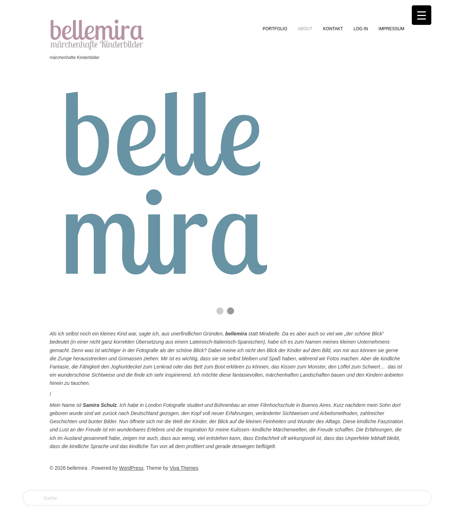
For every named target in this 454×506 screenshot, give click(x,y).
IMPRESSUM (391, 28)
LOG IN (361, 28)
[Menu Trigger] (421, 15)
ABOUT (305, 28)
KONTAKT (333, 28)
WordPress (131, 468)
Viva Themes (184, 468)
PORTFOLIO (274, 28)
